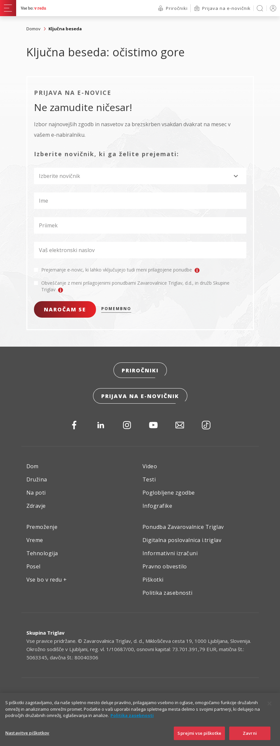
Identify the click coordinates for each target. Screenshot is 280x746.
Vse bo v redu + (46, 579)
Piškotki (153, 579)
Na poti (36, 492)
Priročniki (140, 370)
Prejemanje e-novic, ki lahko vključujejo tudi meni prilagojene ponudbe (120, 270)
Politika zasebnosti (167, 592)
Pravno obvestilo (164, 566)
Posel (33, 566)
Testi (149, 479)
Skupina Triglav (45, 632)
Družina (36, 479)
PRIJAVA (272, 8)
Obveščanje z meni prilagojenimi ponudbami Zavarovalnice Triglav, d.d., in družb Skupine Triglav (135, 286)
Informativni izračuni (170, 553)
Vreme (34, 540)
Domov (33, 28)
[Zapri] (269, 710)
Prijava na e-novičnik (140, 396)
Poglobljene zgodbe (168, 492)
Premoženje (42, 527)
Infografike (157, 505)
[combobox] (140, 176)
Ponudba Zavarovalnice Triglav (183, 527)
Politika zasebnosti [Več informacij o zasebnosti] (132, 722)
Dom (32, 466)
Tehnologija (42, 553)
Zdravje (36, 505)
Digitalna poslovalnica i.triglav (181, 540)
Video (149, 466)
